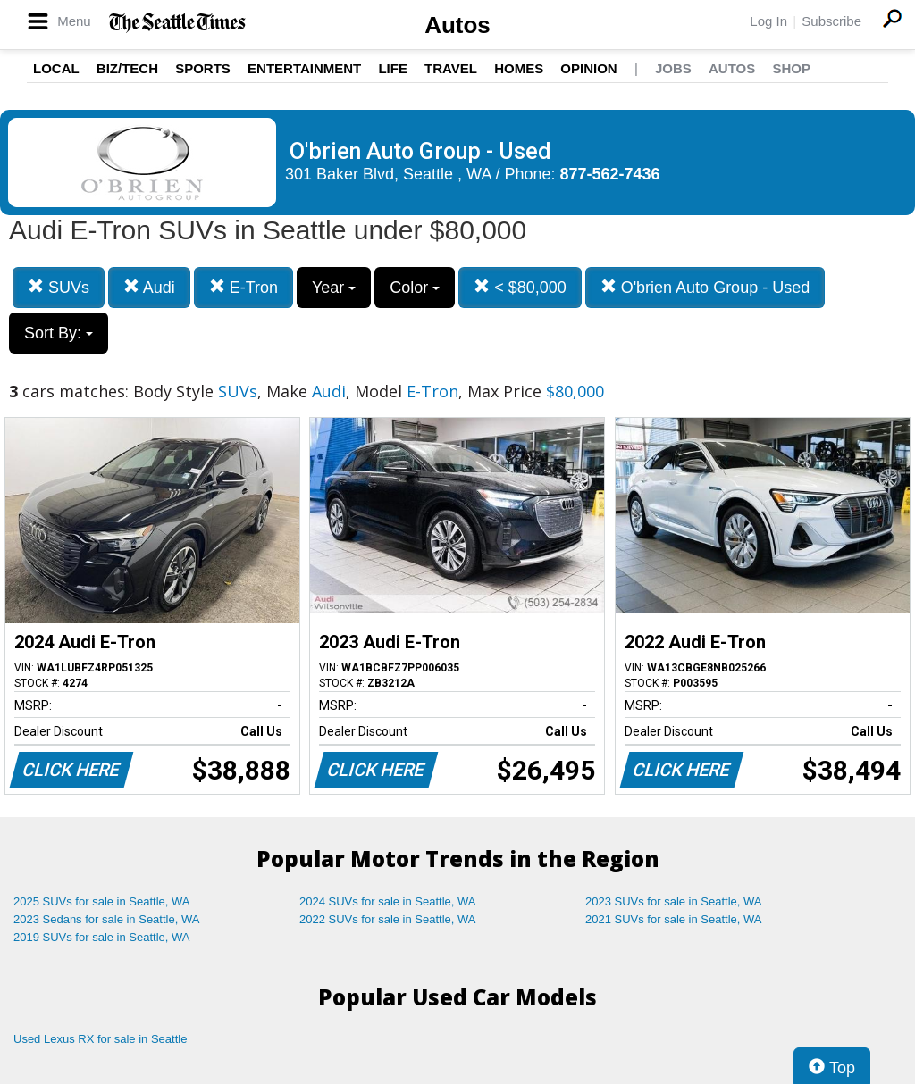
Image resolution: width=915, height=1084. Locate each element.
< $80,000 (520, 287)
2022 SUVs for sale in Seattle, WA (387, 919)
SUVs (58, 287)
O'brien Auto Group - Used (705, 287)
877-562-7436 (610, 174)
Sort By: (58, 333)
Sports (203, 68)
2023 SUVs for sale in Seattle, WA (673, 901)
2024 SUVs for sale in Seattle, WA (387, 901)
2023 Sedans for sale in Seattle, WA (106, 919)
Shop (791, 68)
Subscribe (831, 21)
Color (415, 287)
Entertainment (304, 68)
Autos (457, 25)
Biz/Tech (127, 68)
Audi (149, 287)
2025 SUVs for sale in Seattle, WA (101, 901)
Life (392, 68)
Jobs (673, 68)
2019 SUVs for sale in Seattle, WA (101, 937)
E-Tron (243, 287)
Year (334, 287)
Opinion (588, 68)
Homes (518, 68)
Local (56, 68)
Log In (768, 21)
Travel (450, 68)
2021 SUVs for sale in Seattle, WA (673, 919)
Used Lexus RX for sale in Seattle (100, 1039)
